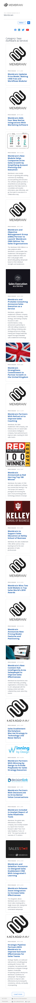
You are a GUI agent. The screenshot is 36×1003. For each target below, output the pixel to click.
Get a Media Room (19, 1001)
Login (28, 1001)
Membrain (8, 15)
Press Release (12, 71)
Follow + (22, 23)
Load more (18, 994)
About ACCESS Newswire (20, 998)
